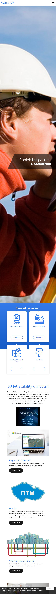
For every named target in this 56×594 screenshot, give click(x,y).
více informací (16, 470)
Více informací (17, 337)
